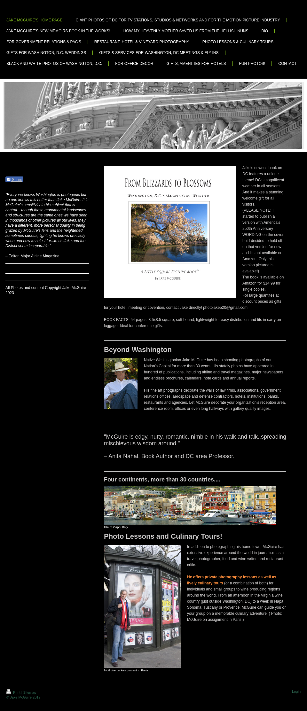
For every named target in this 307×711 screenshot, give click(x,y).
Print (13, 692)
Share (14, 179)
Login (296, 691)
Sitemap (29, 692)
